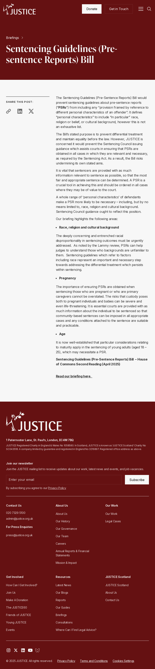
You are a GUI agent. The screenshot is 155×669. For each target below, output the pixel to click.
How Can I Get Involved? (21, 585)
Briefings (61, 615)
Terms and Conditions (94, 661)
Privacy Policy (66, 661)
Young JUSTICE (16, 622)
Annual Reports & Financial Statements (72, 553)
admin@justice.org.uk (19, 518)
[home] (19, 9)
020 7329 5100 (15, 512)
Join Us (11, 592)
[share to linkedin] (19, 111)
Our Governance (66, 528)
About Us (61, 513)
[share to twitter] (31, 111)
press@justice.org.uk (19, 535)
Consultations (64, 622)
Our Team (62, 536)
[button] (141, 9)
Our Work (111, 513)
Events (10, 630)
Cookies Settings (123, 661)
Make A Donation (17, 600)
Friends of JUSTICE (18, 615)
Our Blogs (62, 592)
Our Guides (63, 607)
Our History (63, 521)
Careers (61, 543)
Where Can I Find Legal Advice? (76, 630)
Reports (61, 600)
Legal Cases (113, 521)
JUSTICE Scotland (117, 585)
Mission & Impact (66, 562)
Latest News (63, 585)
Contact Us (112, 600)
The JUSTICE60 (16, 607)
